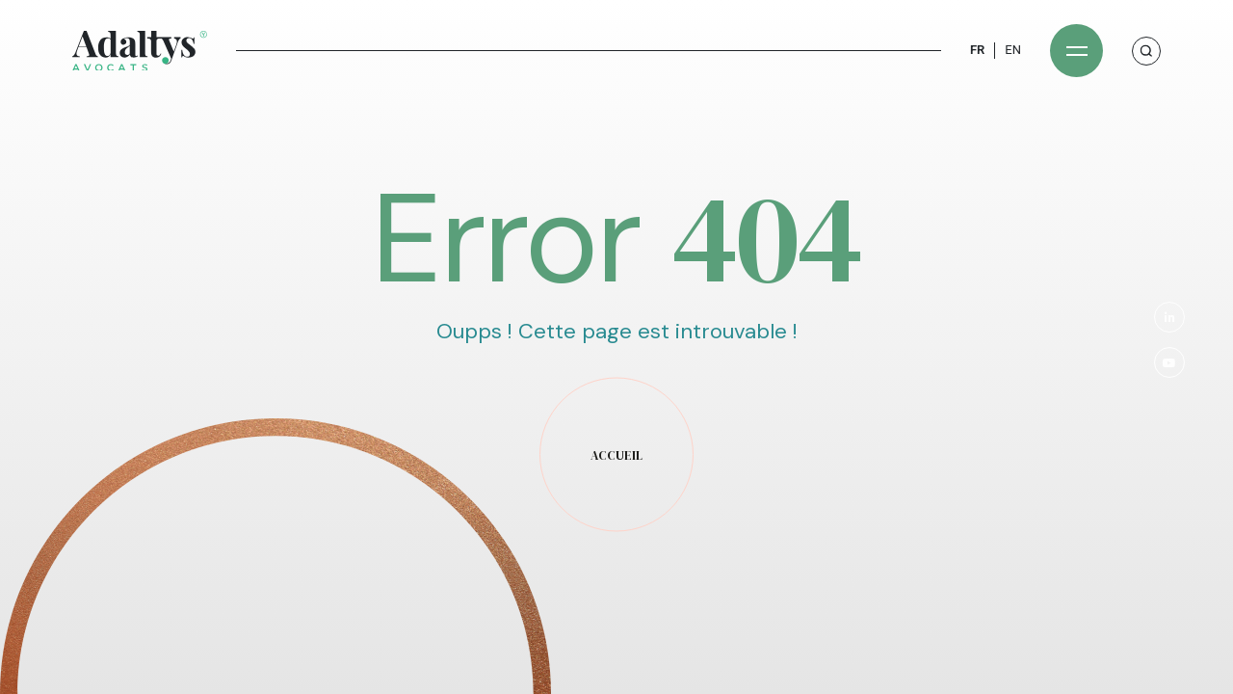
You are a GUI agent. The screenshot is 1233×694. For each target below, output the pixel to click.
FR (977, 49)
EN (1013, 49)
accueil (616, 455)
